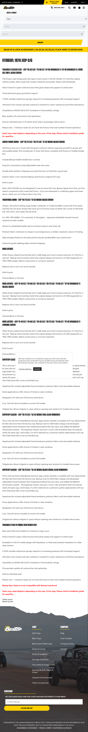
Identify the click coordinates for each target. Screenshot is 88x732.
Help (62, 633)
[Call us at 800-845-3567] (58, 7)
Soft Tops (36, 633)
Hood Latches (7, 248)
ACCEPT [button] (37, 369)
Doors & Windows (39, 654)
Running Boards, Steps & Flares (42, 671)
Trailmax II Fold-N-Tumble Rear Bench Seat (19, 524)
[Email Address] (44, 702)
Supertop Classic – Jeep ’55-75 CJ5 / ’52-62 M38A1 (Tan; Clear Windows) (31, 414)
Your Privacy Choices (62, 728)
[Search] (69, 7)
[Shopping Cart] (79, 7)
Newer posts (7, 601)
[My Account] (74, 7)
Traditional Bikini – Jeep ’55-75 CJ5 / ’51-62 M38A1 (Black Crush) (27, 199)
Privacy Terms (45, 728)
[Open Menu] (84, 7)
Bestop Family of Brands (11, 2)
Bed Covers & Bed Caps (42, 643)
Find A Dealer (66, 638)
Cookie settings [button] (25, 369)
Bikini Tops (36, 638)
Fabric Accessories (40, 682)
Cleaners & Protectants (42, 677)
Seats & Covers (38, 648)
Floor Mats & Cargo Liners (43, 664)
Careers (63, 648)
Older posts (7, 599)
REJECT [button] (45, 369)
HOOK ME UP (27, 708)
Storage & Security (40, 659)
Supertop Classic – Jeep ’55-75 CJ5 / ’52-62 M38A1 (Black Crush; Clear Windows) (35, 469)
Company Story (67, 643)
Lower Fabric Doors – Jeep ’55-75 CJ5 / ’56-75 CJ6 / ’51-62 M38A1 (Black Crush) (33, 141)
